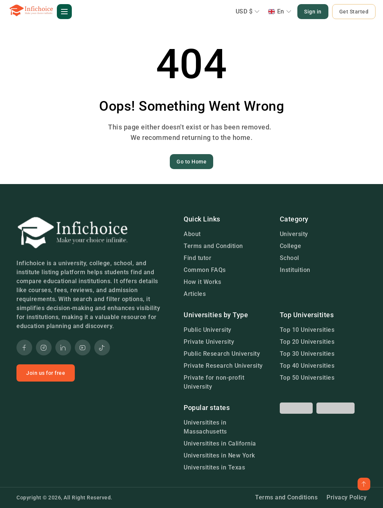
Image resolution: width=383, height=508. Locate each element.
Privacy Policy (347, 497)
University (294, 234)
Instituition (295, 269)
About (192, 234)
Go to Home (191, 162)
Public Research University (222, 353)
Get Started (354, 12)
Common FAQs (205, 269)
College (290, 246)
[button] (64, 11)
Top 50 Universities (307, 377)
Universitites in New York (219, 455)
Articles (195, 293)
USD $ (248, 11)
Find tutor (197, 257)
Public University (208, 329)
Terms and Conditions (286, 497)
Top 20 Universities (307, 341)
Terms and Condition (213, 246)
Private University (209, 341)
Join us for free (45, 373)
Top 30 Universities (307, 353)
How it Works (202, 281)
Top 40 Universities (307, 365)
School (289, 257)
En (280, 11)
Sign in (313, 12)
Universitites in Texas (214, 467)
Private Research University (223, 365)
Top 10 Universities (307, 329)
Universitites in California (220, 443)
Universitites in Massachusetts (205, 427)
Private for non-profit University (214, 382)
